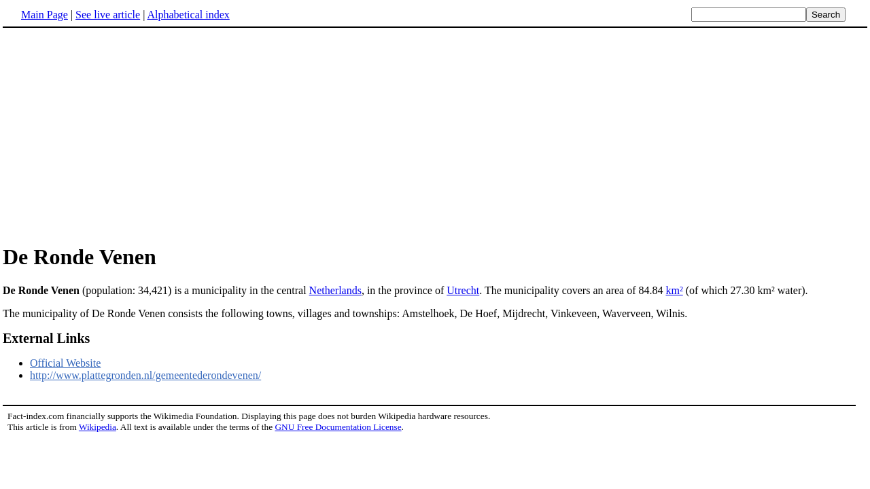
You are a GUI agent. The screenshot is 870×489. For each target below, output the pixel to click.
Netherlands (335, 290)
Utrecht (463, 290)
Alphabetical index (188, 14)
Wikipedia (97, 427)
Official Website (65, 363)
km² (673, 290)
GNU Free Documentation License (338, 427)
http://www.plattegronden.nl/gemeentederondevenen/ (145, 375)
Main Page (44, 14)
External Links (46, 338)
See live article (107, 14)
